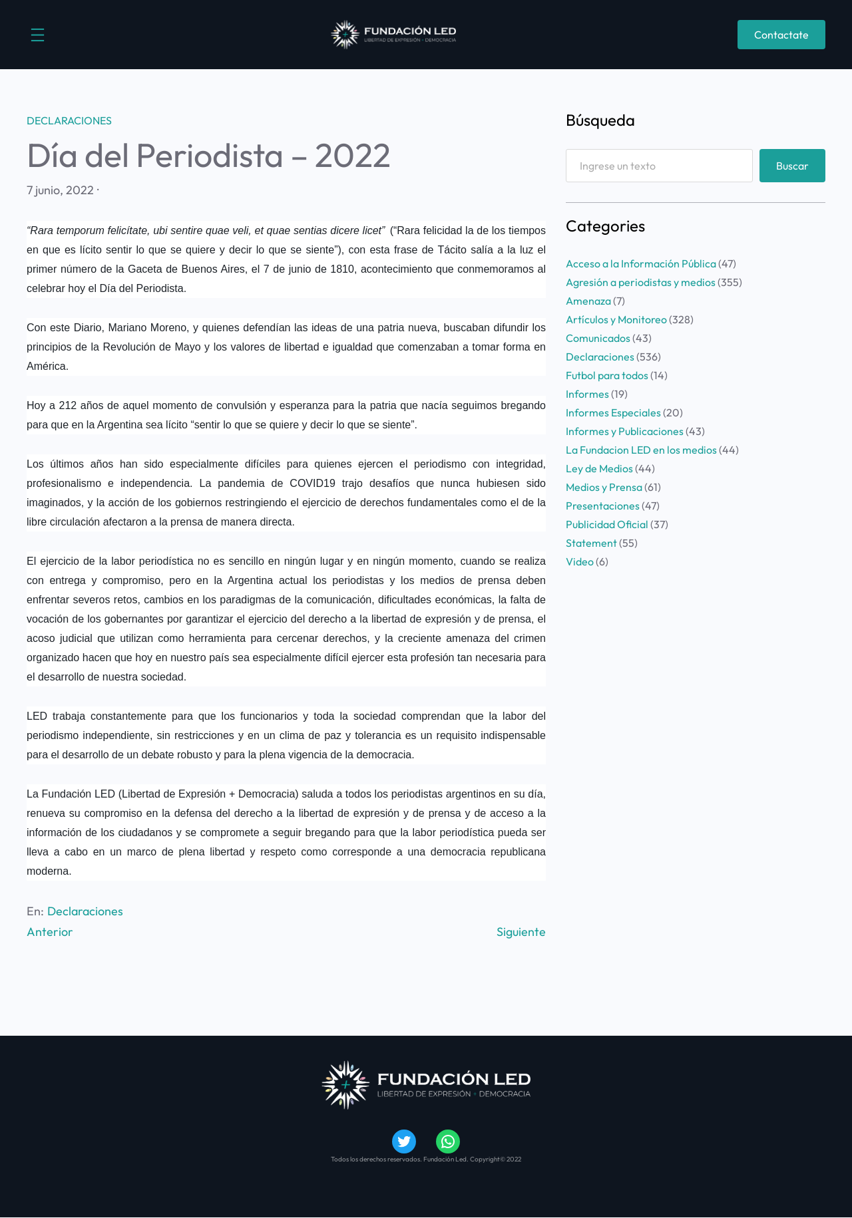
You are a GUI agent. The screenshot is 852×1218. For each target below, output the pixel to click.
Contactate (781, 34)
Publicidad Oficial (607, 524)
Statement (591, 542)
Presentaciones (603, 505)
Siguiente (521, 931)
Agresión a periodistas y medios (641, 282)
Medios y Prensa (604, 487)
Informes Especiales (613, 412)
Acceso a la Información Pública (641, 263)
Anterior (50, 931)
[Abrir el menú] (38, 35)
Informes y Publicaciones (625, 431)
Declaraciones (69, 120)
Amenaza (588, 300)
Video (580, 561)
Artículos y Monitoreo (616, 319)
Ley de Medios (599, 468)
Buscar (792, 165)
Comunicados (598, 338)
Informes (587, 393)
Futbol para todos (607, 375)
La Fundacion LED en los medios (641, 449)
